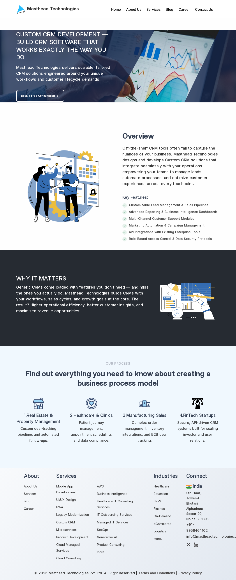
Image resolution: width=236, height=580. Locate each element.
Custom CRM (65, 522)
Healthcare (161, 486)
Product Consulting (111, 544)
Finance (159, 508)
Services (153, 9)
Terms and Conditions (156, 573)
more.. (101, 552)
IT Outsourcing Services (114, 514)
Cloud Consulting (68, 558)
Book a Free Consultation (40, 96)
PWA (59, 507)
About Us (133, 9)
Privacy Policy (190, 573)
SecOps (103, 530)
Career (184, 9)
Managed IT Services (113, 522)
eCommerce (162, 524)
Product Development (72, 537)
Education (161, 494)
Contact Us (204, 9)
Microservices (66, 530)
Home (116, 9)
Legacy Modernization (72, 514)
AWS (100, 486)
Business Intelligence (112, 494)
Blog (169, 9)
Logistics (160, 531)
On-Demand (162, 516)
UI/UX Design (66, 499)
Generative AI (107, 537)
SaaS (157, 501)
